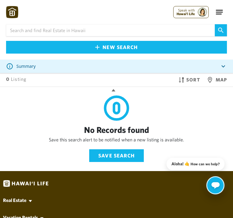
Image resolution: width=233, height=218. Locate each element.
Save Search (116, 155)
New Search (116, 47)
